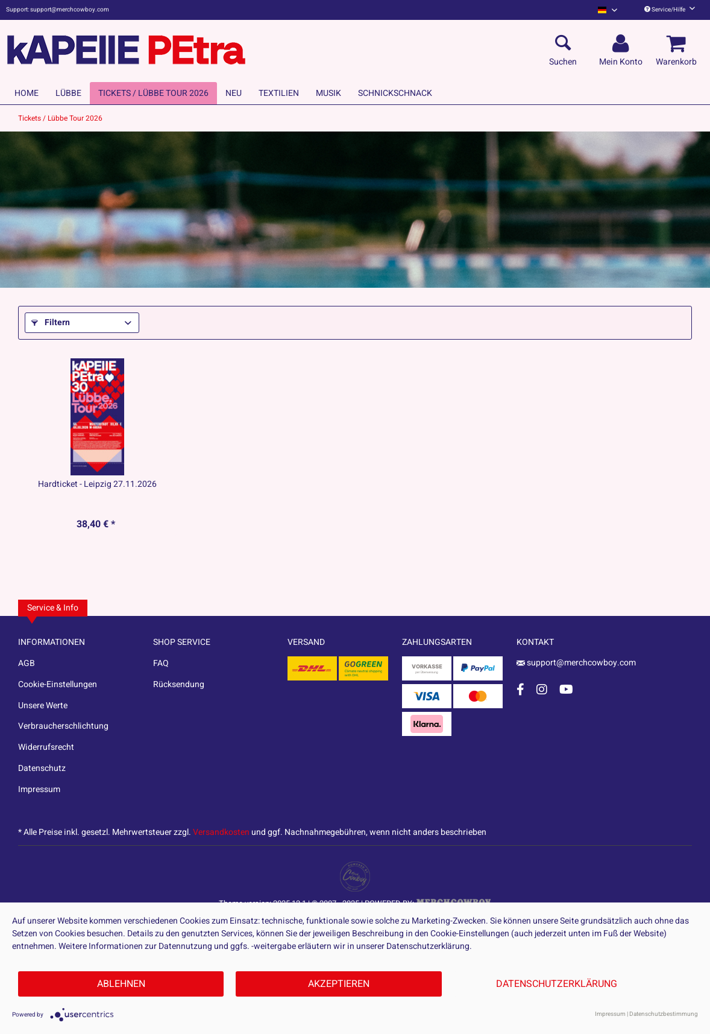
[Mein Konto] (623, 44)
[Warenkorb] (678, 44)
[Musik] (328, 93)
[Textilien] (278, 93)
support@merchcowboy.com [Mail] (576, 662)
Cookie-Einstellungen (57, 684)
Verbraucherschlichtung (63, 726)
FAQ (161, 663)
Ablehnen (121, 984)
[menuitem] (607, 9)
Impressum (39, 789)
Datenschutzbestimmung (663, 1014)
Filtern (50, 322)
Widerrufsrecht (46, 747)
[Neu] (233, 93)
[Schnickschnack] (395, 93)
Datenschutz (42, 768)
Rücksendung (178, 684)
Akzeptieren (338, 984)
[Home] (26, 93)
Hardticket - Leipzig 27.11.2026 (97, 484)
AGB (26, 663)
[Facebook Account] (520, 689)
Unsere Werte (43, 705)
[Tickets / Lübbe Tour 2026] (153, 93)
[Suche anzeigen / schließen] (563, 44)
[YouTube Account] (566, 689)
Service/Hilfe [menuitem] (669, 9)
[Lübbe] (68, 93)
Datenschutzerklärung (556, 984)
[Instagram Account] (541, 689)
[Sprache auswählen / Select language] (607, 9)
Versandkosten (221, 832)
